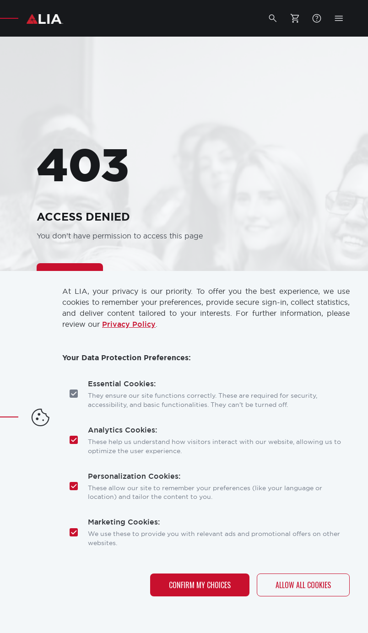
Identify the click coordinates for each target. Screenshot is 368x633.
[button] (273, 18)
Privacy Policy (129, 324)
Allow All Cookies (303, 584)
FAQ (317, 18)
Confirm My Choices (200, 584)
